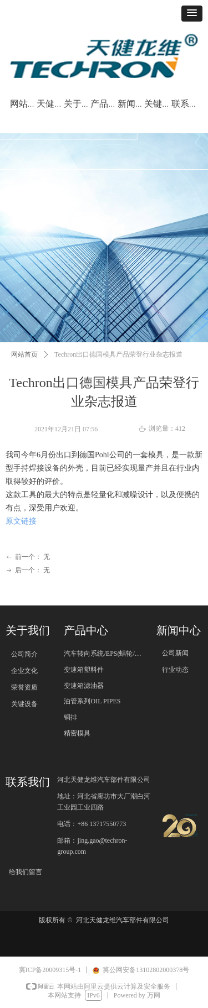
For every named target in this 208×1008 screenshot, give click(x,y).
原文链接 (21, 521)
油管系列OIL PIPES (92, 701)
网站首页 (24, 354)
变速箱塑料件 (84, 669)
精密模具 (77, 733)
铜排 (70, 717)
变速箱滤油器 (84, 686)
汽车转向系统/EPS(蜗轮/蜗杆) (107, 653)
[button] (191, 14)
